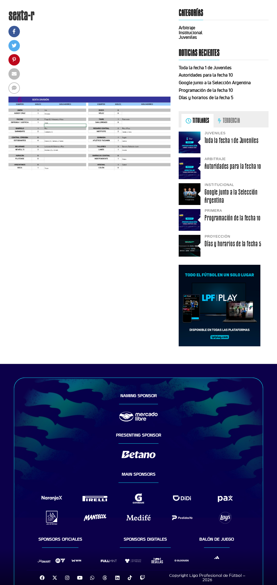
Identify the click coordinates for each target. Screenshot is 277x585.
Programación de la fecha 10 (206, 90)
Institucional (190, 32)
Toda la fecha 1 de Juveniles (205, 67)
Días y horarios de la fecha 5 (206, 97)
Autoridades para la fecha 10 (206, 75)
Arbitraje (187, 27)
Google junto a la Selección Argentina (215, 82)
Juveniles (188, 37)
